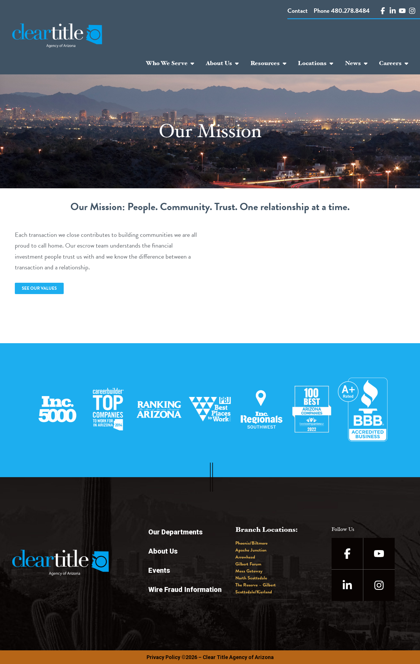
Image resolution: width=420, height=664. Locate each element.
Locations (315, 63)
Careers (393, 63)
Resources (268, 63)
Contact (297, 10)
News (356, 63)
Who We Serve (170, 63)
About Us (222, 63)
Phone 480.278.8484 (342, 10)
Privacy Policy (163, 657)
